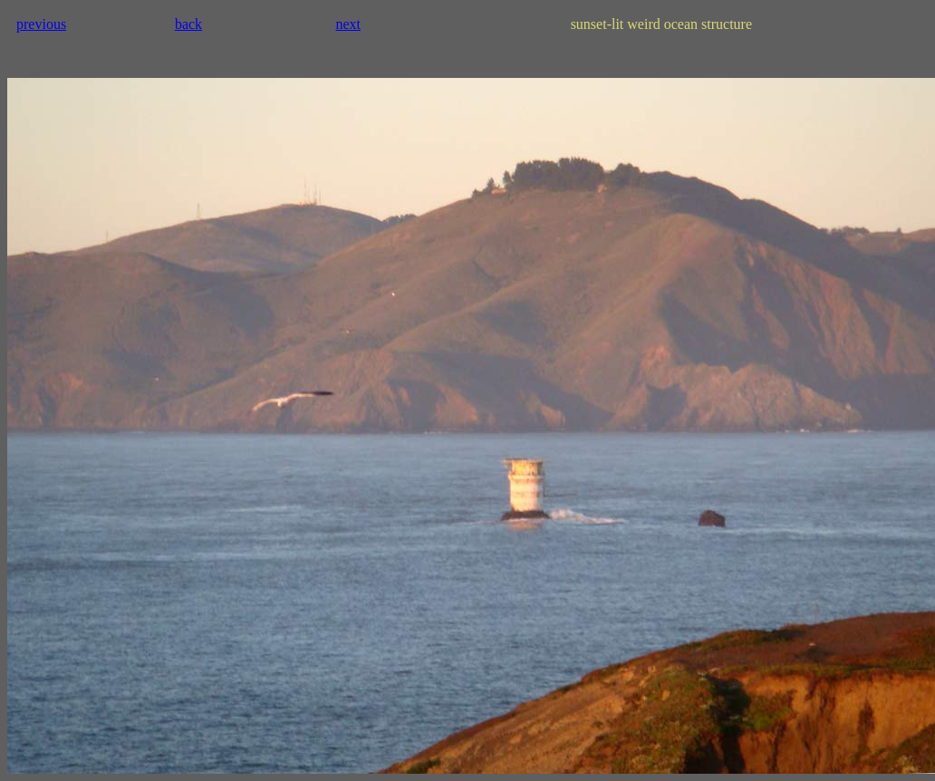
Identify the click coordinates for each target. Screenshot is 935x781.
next (348, 24)
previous (41, 24)
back (188, 24)
